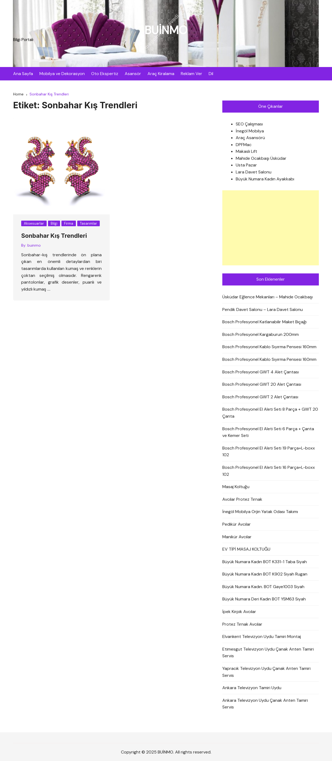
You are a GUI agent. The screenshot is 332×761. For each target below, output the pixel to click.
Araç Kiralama (160, 73)
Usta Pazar (246, 165)
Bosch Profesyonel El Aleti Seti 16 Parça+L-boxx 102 (268, 471)
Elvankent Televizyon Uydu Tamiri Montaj (261, 636)
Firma (68, 223)
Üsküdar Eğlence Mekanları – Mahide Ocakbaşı (267, 297)
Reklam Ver (191, 73)
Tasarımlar (88, 223)
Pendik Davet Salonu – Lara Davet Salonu (262, 309)
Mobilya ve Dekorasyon (62, 73)
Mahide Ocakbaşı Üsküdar (261, 158)
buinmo (34, 245)
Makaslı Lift (246, 151)
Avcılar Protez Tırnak (242, 499)
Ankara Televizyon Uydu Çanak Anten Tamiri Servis (265, 703)
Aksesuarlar (34, 223)
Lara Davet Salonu (253, 172)
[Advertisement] (270, 227)
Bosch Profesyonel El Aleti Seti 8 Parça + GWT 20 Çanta (270, 412)
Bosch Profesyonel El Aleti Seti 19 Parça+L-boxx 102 (268, 451)
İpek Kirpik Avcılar (239, 611)
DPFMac (244, 144)
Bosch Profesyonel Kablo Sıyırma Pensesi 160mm (269, 347)
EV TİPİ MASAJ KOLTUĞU (246, 549)
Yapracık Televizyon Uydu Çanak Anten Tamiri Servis (266, 672)
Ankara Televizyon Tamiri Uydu (251, 688)
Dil (211, 73)
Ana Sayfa (23, 73)
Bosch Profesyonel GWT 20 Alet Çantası (261, 384)
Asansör (133, 73)
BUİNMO (166, 30)
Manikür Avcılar (237, 537)
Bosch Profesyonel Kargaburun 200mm (260, 334)
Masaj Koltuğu (235, 486)
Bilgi (54, 223)
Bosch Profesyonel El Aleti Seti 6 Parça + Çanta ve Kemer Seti (268, 432)
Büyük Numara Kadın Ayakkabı (265, 179)
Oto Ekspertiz (104, 73)
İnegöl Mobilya (250, 131)
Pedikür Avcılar (236, 524)
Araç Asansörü (250, 137)
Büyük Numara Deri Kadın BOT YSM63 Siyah (264, 599)
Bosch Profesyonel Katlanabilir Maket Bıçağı (264, 322)
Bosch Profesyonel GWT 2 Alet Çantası (260, 397)
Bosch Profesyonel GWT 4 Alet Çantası (260, 372)
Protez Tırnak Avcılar (242, 624)
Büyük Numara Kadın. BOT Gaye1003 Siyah (263, 586)
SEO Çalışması (249, 124)
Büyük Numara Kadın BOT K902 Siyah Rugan (264, 574)
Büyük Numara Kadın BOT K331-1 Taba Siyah (264, 562)
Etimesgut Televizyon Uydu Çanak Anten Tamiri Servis (268, 652)
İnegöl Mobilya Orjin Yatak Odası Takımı (260, 511)
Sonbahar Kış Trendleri (54, 235)
